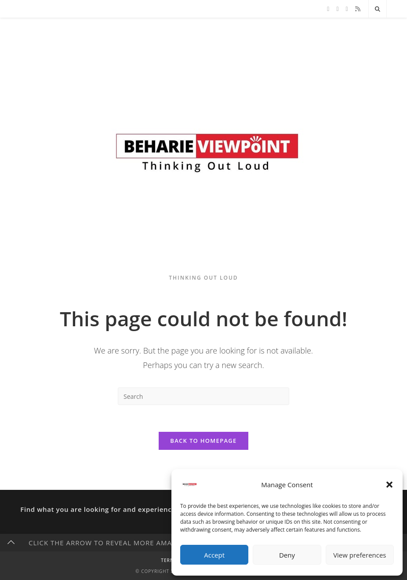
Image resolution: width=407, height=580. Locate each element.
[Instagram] (347, 9)
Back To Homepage (203, 441)
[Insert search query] (203, 396)
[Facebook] (337, 9)
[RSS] (358, 9)
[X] (328, 9)
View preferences (359, 555)
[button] (389, 484)
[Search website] (377, 9)
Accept (214, 555)
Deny (287, 555)
